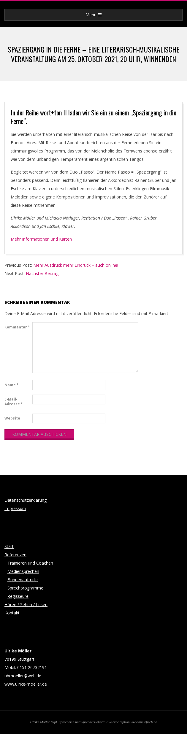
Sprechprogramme (25, 588)
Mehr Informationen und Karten (41, 239)
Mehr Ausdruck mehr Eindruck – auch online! (75, 265)
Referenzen (15, 554)
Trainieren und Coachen (30, 563)
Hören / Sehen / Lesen (25, 604)
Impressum (15, 508)
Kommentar (17, 327)
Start (9, 546)
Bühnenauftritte (22, 579)
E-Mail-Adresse (13, 401)
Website (12, 418)
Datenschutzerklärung (25, 500)
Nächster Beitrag (42, 273)
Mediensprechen (23, 571)
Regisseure (17, 596)
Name (11, 384)
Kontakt (12, 613)
